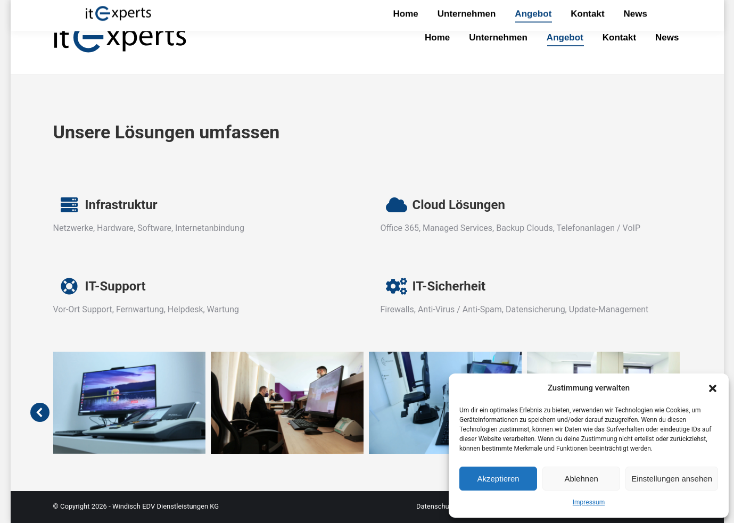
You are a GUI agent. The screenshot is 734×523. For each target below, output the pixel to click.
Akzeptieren (498, 478)
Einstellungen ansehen (671, 478)
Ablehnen (581, 478)
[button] (712, 388)
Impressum (589, 502)
